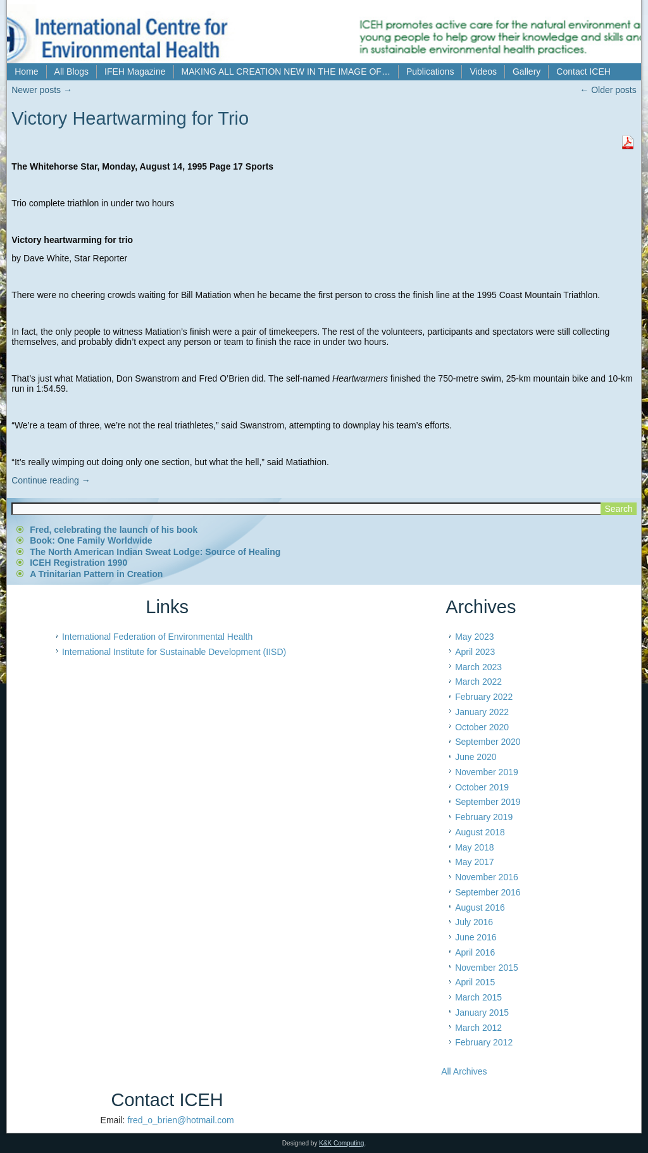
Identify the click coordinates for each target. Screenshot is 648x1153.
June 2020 (475, 757)
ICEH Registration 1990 (78, 563)
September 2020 (488, 742)
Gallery (526, 71)
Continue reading (50, 480)
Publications (430, 71)
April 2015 (475, 982)
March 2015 (478, 997)
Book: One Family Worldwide (91, 540)
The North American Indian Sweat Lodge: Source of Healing (155, 552)
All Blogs (71, 71)
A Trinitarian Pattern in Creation (96, 574)
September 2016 (488, 892)
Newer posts (41, 90)
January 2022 (482, 712)
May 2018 (474, 847)
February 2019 (484, 817)
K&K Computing (341, 1143)
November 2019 (486, 772)
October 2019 (482, 787)
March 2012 (478, 1028)
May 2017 (474, 862)
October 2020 (482, 727)
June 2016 (475, 937)
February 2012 (484, 1042)
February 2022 (484, 697)
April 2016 (475, 952)
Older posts (608, 90)
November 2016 (486, 877)
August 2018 (480, 832)
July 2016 (474, 922)
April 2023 (475, 652)
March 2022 (478, 681)
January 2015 (482, 1012)
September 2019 (488, 802)
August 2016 (480, 907)
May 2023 (474, 637)
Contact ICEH (583, 71)
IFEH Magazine (134, 71)
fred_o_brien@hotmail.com (180, 1120)
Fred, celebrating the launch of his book (113, 530)
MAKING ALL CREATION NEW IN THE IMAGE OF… (286, 71)
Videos (483, 71)
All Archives (464, 1071)
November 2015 (486, 968)
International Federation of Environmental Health (157, 637)
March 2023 (478, 667)
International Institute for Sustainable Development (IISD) (174, 652)
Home (26, 71)
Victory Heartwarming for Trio (130, 118)
